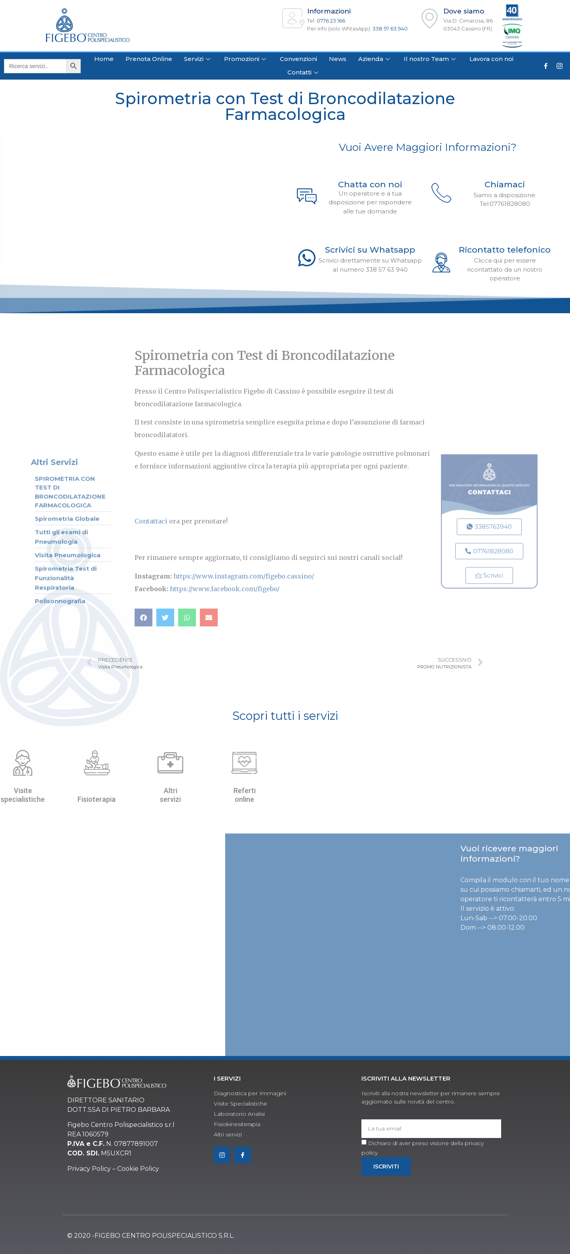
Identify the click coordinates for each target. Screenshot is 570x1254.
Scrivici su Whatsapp (370, 250)
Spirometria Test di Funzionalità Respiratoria (66, 750)
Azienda (375, 59)
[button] (143, 617)
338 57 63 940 (390, 28)
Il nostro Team (431, 59)
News (337, 59)
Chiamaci (504, 184)
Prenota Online (148, 59)
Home (104, 59)
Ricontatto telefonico (505, 250)
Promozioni (246, 59)
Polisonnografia (60, 773)
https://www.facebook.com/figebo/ (224, 589)
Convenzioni (298, 59)
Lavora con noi (491, 59)
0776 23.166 (331, 20)
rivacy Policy (91, 1168)
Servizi (198, 59)
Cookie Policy (138, 1168)
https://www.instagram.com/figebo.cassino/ (243, 576)
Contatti (303, 72)
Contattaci (151, 521)
